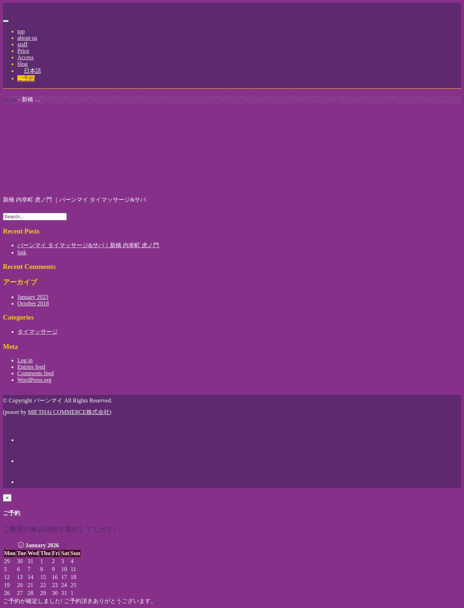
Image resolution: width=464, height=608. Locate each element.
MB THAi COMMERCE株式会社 (68, 412)
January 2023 (32, 297)
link (21, 252)
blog (22, 64)
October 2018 (33, 303)
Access (25, 57)
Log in (25, 360)
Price (23, 51)
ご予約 (26, 78)
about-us (27, 38)
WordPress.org (34, 380)
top (21, 31)
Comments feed (35, 373)
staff (22, 44)
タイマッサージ (37, 332)
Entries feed (31, 367)
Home (10, 99)
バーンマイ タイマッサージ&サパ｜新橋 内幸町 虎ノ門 (88, 245)
